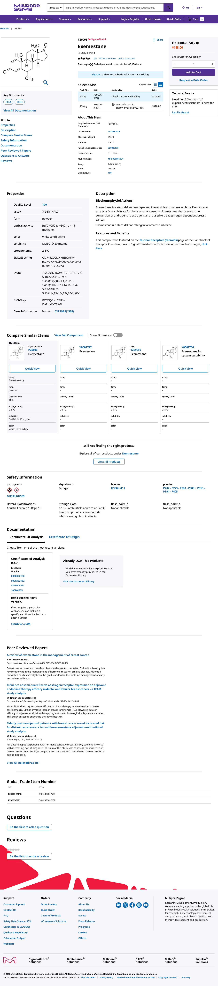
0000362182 (17, 576)
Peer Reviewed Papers (16, 150)
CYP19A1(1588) (64, 311)
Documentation (11, 145)
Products (4, 28)
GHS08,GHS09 (16, 496)
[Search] (168, 7)
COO (20, 102)
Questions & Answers (15, 156)
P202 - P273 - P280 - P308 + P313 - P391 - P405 (184, 489)
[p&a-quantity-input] (194, 64)
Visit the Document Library (78, 581)
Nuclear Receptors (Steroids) (158, 240)
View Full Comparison (68, 335)
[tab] (7, 29)
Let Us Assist (180, 112)
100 (110, 172)
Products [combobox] (54, 7)
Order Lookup (153, 19)
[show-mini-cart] (196, 19)
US (185, 7)
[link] (20, 904)
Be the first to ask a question (29, 827)
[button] (130, 19)
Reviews (6, 161)
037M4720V (17, 585)
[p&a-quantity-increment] (212, 64)
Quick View (32, 368)
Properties (8, 125)
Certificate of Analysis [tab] (26, 537)
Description (8, 130)
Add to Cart (193, 72)
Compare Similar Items (16, 135)
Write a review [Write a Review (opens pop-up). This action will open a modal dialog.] (107, 58)
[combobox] (110, 7)
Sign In (96, 74)
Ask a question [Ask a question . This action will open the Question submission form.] (126, 58)
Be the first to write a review (31, 857)
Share (158, 39)
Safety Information (14, 140)
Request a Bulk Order (193, 80)
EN (200, 7)
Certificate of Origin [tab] (64, 537)
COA (8, 102)
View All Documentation (19, 110)
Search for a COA (20, 623)
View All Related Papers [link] (22, 763)
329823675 (113, 147)
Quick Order (174, 19)
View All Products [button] (109, 462)
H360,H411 (118, 488)
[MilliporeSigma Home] (27, 7)
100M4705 (17, 590)
